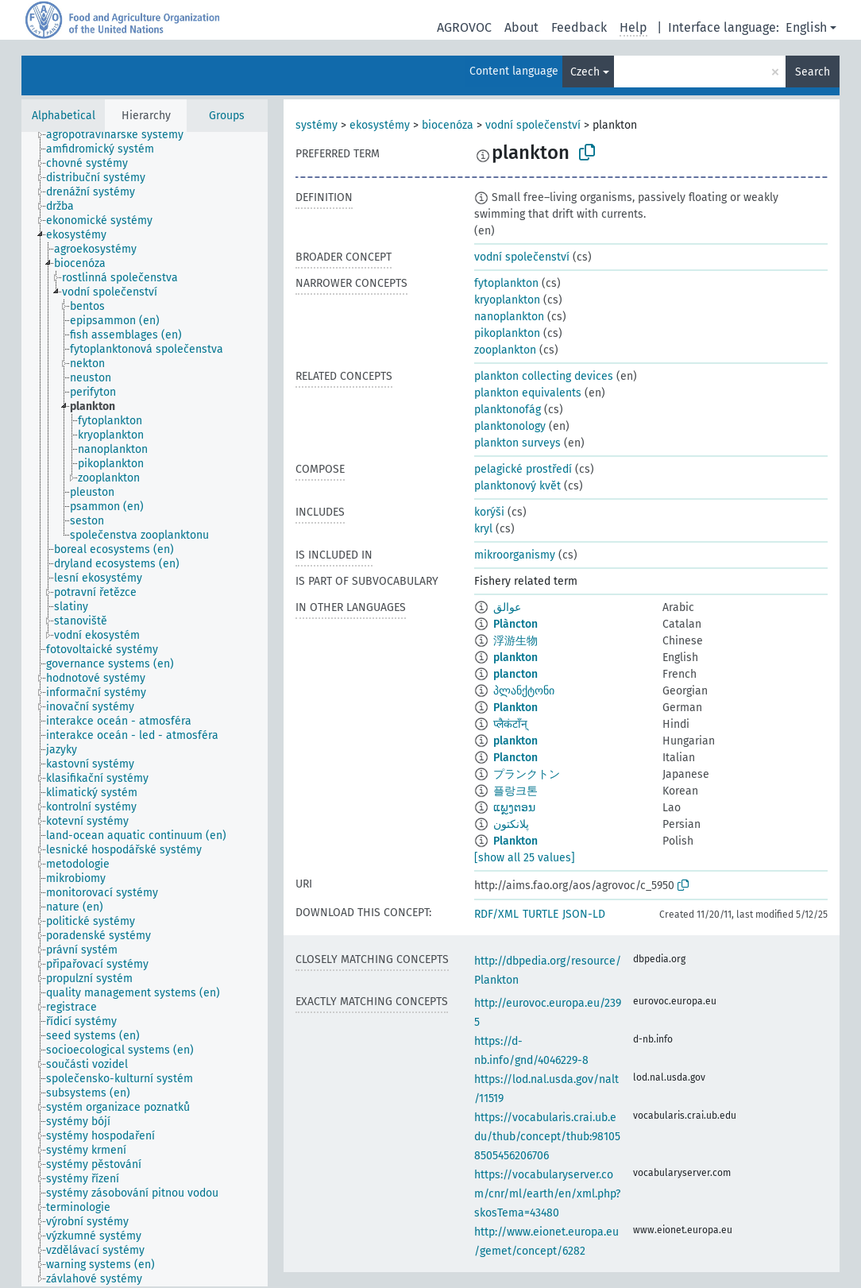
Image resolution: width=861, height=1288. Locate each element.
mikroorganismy (514, 555)
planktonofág (507, 409)
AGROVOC (464, 27)
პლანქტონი (523, 691)
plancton (515, 674)
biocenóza (447, 125)
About (521, 27)
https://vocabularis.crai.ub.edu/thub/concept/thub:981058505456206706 (547, 1136)
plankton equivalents (527, 393)
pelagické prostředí (523, 469)
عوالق (507, 607)
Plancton (515, 757)
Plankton (515, 707)
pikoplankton (507, 333)
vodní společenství (533, 125)
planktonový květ (517, 486)
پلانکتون (511, 824)
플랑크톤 (515, 791)
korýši (489, 512)
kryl (483, 529)
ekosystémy (379, 125)
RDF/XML (496, 914)
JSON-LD (583, 914)
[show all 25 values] (524, 857)
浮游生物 (515, 641)
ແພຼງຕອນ (514, 807)
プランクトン (526, 774)
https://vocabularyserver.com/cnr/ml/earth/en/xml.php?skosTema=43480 (547, 1194)
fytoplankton (506, 283)
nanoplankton (509, 316)
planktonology (510, 426)
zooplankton (505, 350)
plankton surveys (517, 443)
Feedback (579, 27)
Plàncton (515, 624)
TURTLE (540, 914)
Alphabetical (63, 115)
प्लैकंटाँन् (510, 724)
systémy (316, 125)
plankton (515, 657)
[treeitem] (121, 135)
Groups (227, 115)
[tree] (144, 709)
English (806, 27)
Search (812, 72)
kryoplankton (507, 300)
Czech (585, 72)
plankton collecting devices (543, 376)
